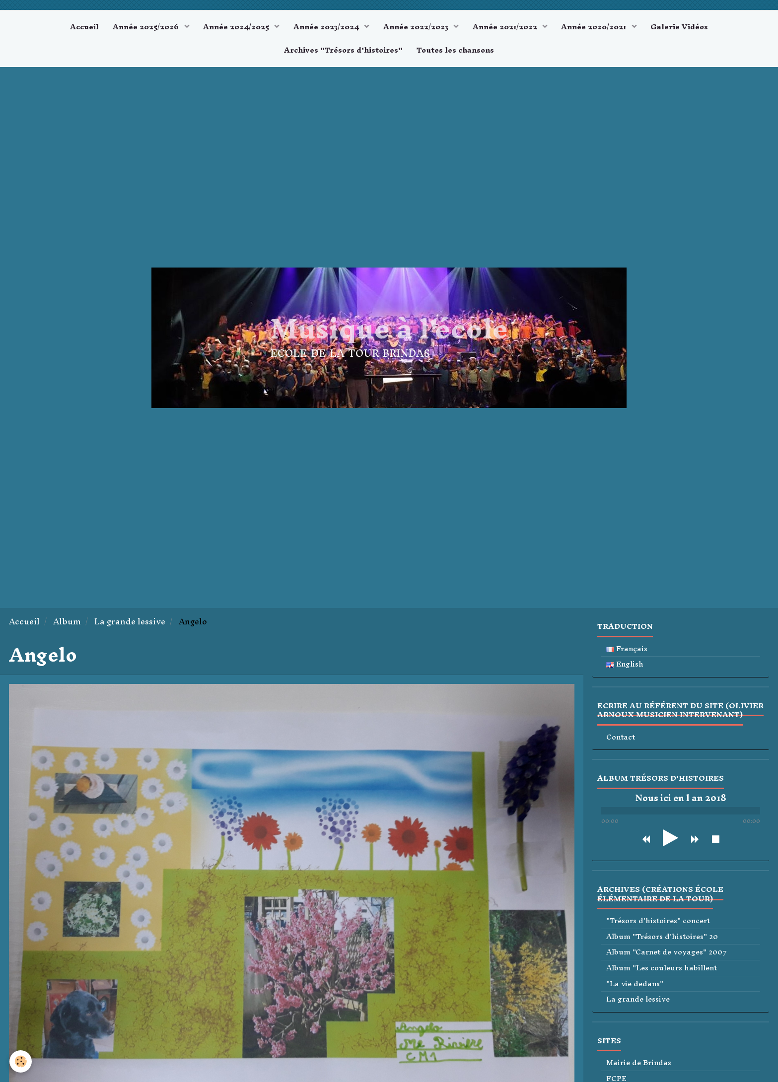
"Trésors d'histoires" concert (658, 922)
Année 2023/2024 (326, 27)
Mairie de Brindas (638, 1064)
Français (626, 650)
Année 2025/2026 (145, 27)
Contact (620, 738)
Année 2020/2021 (597, 27)
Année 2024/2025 (236, 27)
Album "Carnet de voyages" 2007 (666, 954)
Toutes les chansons (456, 51)
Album (67, 623)
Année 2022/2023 (417, 27)
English (624, 666)
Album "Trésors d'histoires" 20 (662, 938)
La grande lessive (129, 623)
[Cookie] (21, 1061)
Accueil (81, 27)
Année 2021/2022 (507, 27)
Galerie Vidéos (682, 27)
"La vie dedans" (634, 985)
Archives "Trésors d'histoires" (342, 51)
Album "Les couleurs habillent (661, 969)
